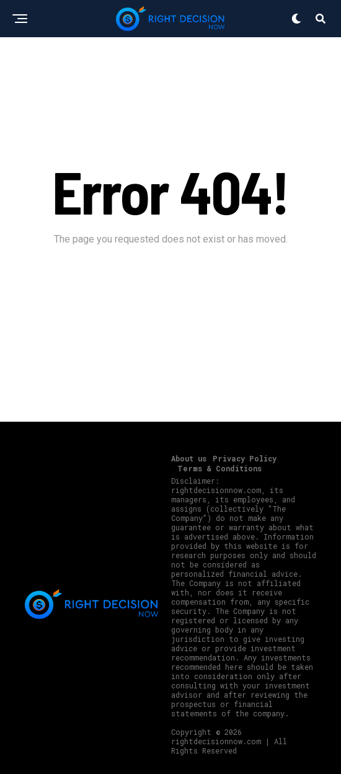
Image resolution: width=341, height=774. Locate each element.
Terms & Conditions (219, 468)
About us (188, 458)
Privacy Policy (245, 458)
